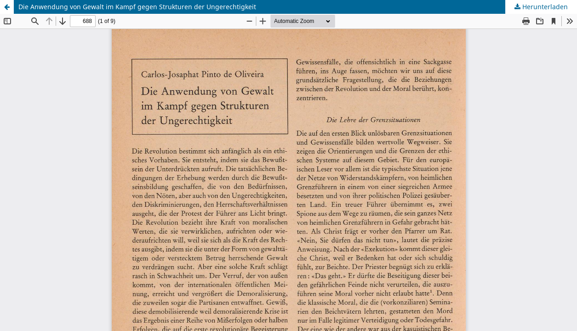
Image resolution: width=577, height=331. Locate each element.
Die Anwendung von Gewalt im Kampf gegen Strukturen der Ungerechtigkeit (137, 6)
